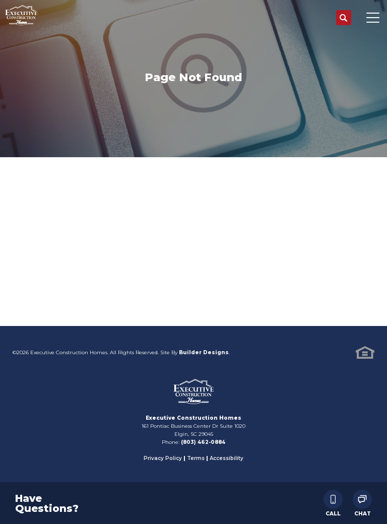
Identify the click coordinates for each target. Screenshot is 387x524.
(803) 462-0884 (203, 442)
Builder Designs (204, 352)
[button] (343, 18)
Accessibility (226, 458)
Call (333, 503)
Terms (196, 458)
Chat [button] (362, 503)
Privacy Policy (163, 458)
